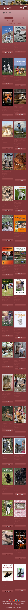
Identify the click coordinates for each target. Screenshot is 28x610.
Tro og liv (9, 20)
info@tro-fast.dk (10, 605)
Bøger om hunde (8, 17)
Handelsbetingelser (11, 23)
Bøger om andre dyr (18, 17)
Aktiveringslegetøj (17, 20)
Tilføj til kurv (8, 52)
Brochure (19, 23)
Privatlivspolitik (17, 605)
